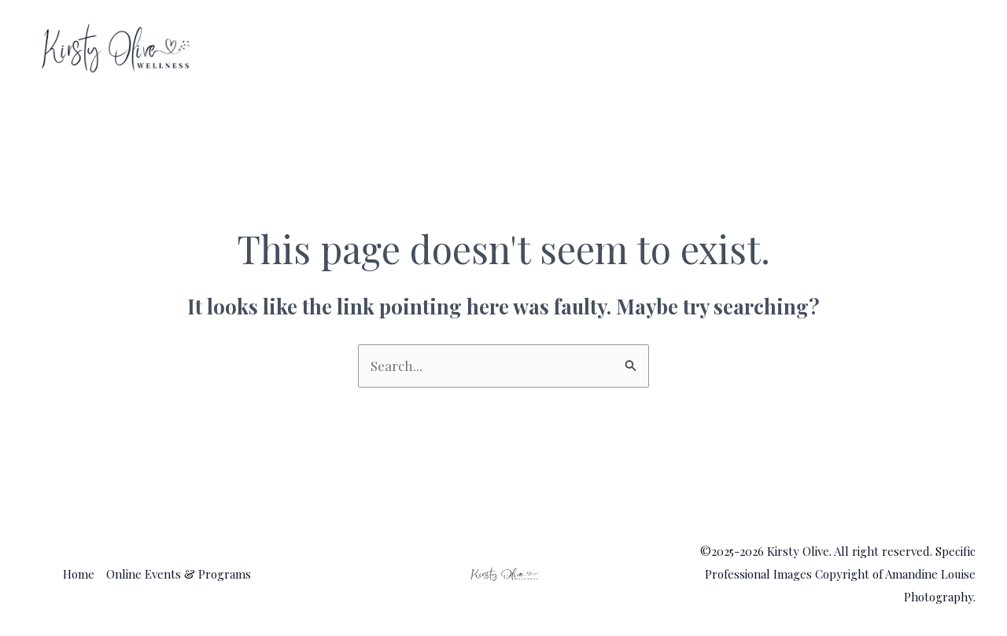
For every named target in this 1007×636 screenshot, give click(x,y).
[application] (954, 48)
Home (707, 48)
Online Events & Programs (858, 48)
